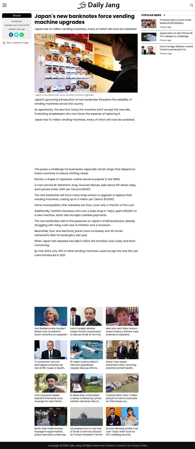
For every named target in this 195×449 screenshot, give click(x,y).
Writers (110, 445)
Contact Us (123, 445)
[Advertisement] (86, 144)
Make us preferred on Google (15, 43)
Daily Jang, (75, 445)
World (17, 15)
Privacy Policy (139, 445)
